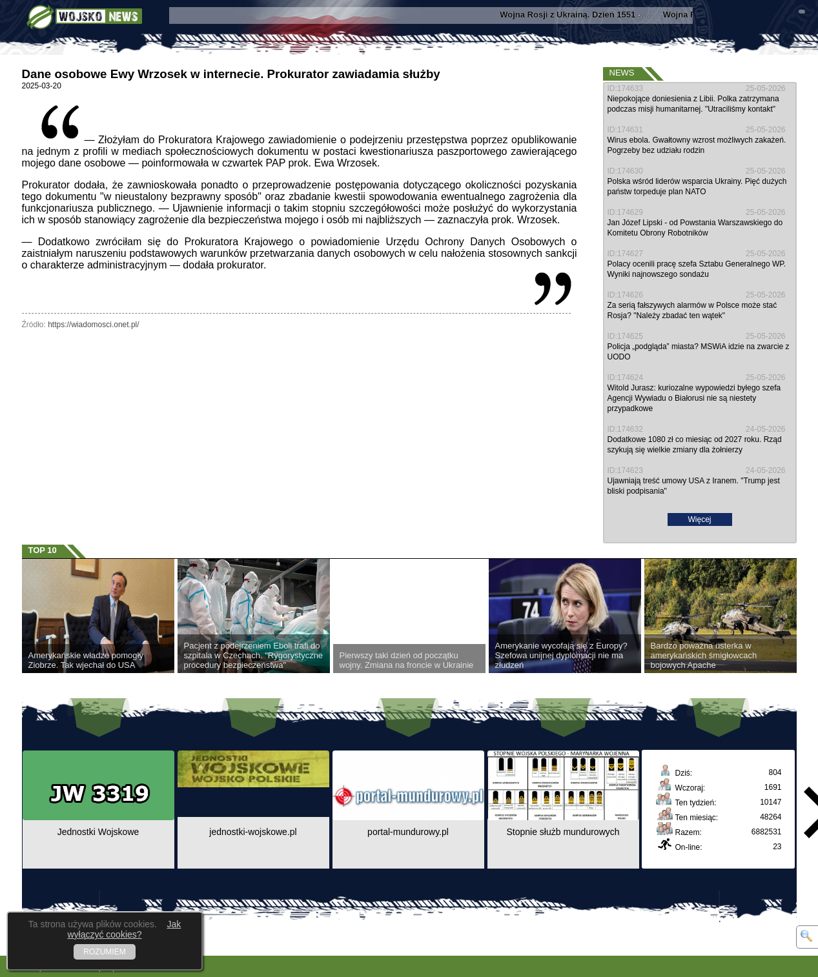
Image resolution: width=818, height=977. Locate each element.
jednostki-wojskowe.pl (252, 832)
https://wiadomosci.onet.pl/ (93, 324)
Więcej (699, 519)
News (622, 72)
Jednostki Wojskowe (98, 832)
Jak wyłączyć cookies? (124, 929)
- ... (579, 14)
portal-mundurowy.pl (408, 832)
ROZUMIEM (104, 951)
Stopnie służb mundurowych (562, 832)
